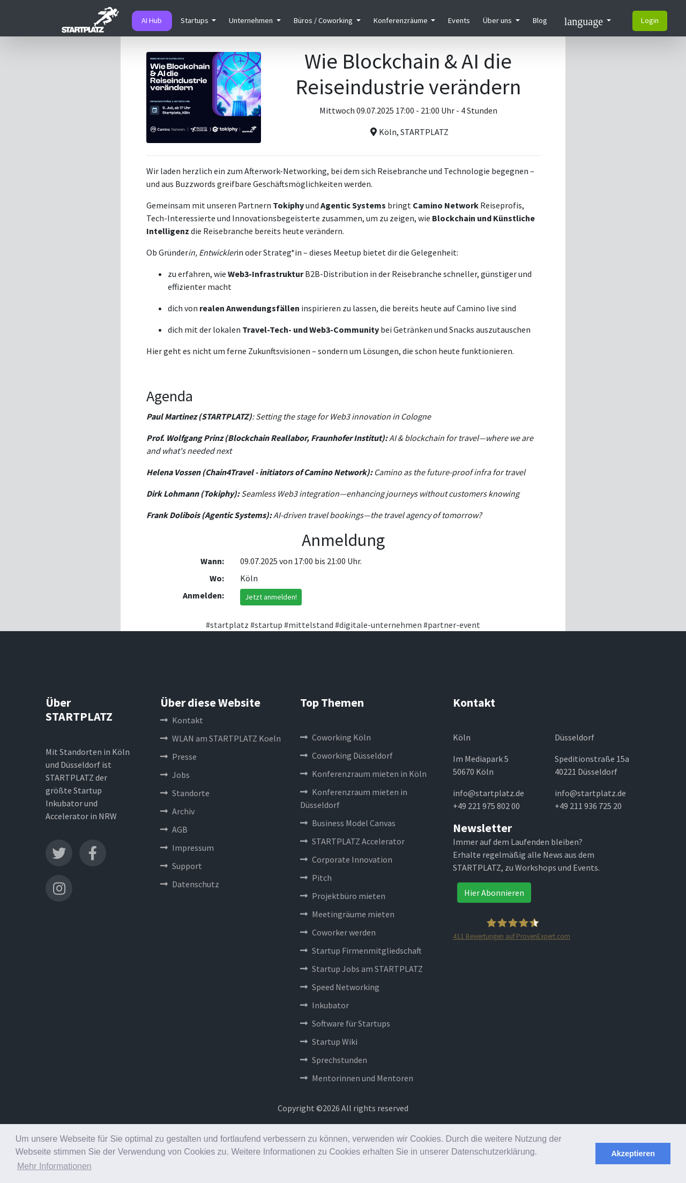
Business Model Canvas (348, 823)
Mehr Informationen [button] (54, 1166)
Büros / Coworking (324, 20)
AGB (174, 829)
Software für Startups (345, 1023)
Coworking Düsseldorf (346, 755)
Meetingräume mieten (347, 914)
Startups (195, 20)
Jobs (175, 774)
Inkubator (324, 1005)
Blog (540, 20)
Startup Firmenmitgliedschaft (361, 950)
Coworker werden (338, 932)
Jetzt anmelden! (271, 597)
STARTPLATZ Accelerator (352, 841)
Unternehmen (251, 20)
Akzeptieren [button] (633, 1153)
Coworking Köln (335, 737)
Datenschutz (189, 884)
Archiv (177, 811)
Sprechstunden (333, 1059)
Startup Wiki (328, 1041)
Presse (178, 756)
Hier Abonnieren (494, 892)
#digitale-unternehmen (378, 624)
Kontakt (181, 720)
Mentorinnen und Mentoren (356, 1078)
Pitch (316, 877)
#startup (266, 624)
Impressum (187, 847)
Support (181, 865)
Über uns (498, 20)
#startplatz (227, 624)
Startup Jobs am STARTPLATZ (361, 968)
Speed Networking (339, 987)
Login (650, 20)
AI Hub (151, 20)
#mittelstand (308, 624)
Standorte (185, 793)
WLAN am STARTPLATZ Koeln (220, 738)
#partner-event (451, 624)
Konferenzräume (401, 20)
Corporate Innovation (346, 859)
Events (459, 20)
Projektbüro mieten (342, 895)
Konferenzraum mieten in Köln (363, 773)
